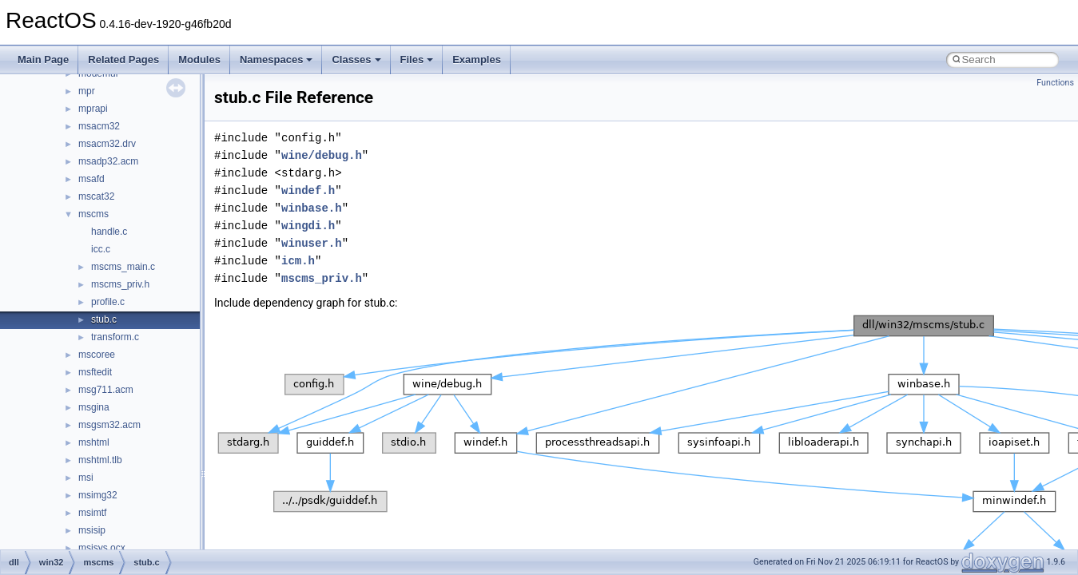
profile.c (108, 301)
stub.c (104, 319)
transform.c (115, 337)
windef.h (308, 190)
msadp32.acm (108, 161)
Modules (199, 59)
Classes (356, 59)
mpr (86, 91)
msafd (91, 178)
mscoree (96, 354)
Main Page (43, 59)
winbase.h (311, 208)
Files (417, 59)
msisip (91, 530)
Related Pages (123, 59)
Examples (476, 59)
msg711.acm (105, 389)
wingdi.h (308, 225)
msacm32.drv (107, 143)
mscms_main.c (123, 266)
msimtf (92, 512)
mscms (93, 214)
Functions (1055, 82)
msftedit (95, 372)
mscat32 (96, 196)
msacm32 (99, 126)
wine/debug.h (321, 155)
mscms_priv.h (120, 284)
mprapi (93, 108)
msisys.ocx (101, 547)
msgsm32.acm (109, 424)
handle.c (109, 231)
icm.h (298, 260)
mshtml (93, 442)
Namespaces (276, 59)
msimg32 (97, 495)
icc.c (100, 249)
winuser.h (311, 243)
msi (85, 477)
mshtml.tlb (100, 460)
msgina (93, 407)
